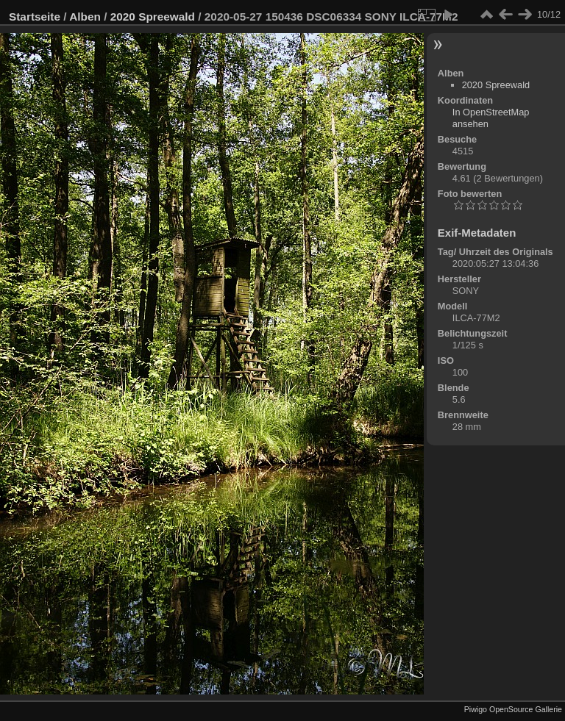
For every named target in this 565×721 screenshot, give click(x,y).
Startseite (34, 16)
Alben (85, 16)
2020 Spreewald (152, 16)
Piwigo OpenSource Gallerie (513, 709)
